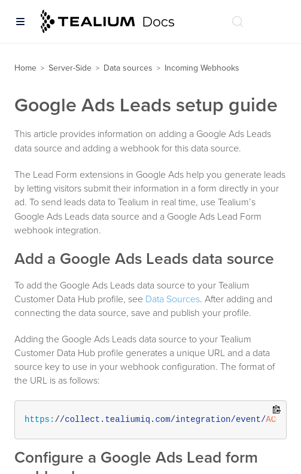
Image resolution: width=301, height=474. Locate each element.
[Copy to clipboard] (276, 410)
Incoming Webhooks (202, 68)
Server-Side (70, 68)
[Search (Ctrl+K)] (237, 21)
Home (25, 68)
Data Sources (172, 299)
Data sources (128, 68)
